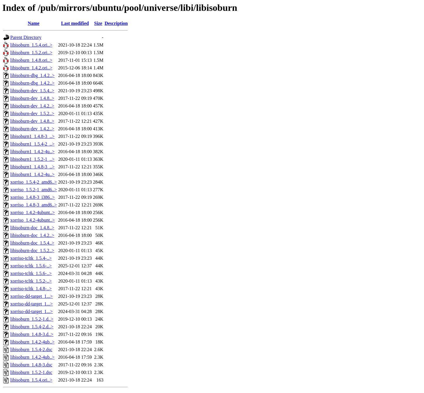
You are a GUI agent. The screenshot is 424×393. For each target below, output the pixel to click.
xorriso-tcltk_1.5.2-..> (31, 280)
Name (34, 23)
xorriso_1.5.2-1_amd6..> (33, 189)
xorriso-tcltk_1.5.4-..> (31, 258)
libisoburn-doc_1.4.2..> (32, 235)
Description (116, 23)
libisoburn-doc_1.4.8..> (32, 227)
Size (98, 23)
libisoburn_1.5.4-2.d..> (31, 326)
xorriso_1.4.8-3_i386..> (32, 197)
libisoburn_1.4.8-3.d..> (31, 334)
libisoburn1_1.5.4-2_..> (32, 143)
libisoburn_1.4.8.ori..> (31, 60)
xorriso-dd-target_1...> (31, 296)
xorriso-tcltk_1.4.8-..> (31, 288)
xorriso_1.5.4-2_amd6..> (33, 182)
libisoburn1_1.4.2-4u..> (32, 151)
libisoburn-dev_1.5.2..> (32, 113)
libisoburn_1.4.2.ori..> (31, 67)
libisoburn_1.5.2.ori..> (31, 52)
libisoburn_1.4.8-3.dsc (31, 364)
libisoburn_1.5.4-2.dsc (31, 349)
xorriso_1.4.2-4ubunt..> (32, 212)
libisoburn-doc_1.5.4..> (32, 242)
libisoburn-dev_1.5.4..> (32, 90)
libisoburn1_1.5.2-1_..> (32, 159)
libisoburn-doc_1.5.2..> (32, 250)
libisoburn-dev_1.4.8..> (32, 98)
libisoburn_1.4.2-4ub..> (32, 341)
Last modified (75, 23)
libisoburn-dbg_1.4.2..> (32, 75)
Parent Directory (25, 37)
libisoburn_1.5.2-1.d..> (31, 319)
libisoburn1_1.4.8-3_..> (32, 136)
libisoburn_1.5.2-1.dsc (31, 372)
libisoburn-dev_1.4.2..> (32, 105)
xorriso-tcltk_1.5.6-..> (31, 265)
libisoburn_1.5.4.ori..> (31, 44)
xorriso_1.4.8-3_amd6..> (33, 204)
